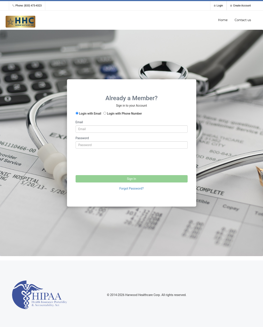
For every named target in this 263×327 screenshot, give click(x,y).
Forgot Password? (131, 188)
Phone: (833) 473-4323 (27, 5)
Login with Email (90, 113)
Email (79, 122)
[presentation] (108, 160)
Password (82, 138)
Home (223, 20)
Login (218, 5)
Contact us (243, 20)
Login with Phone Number (124, 113)
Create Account (240, 5)
